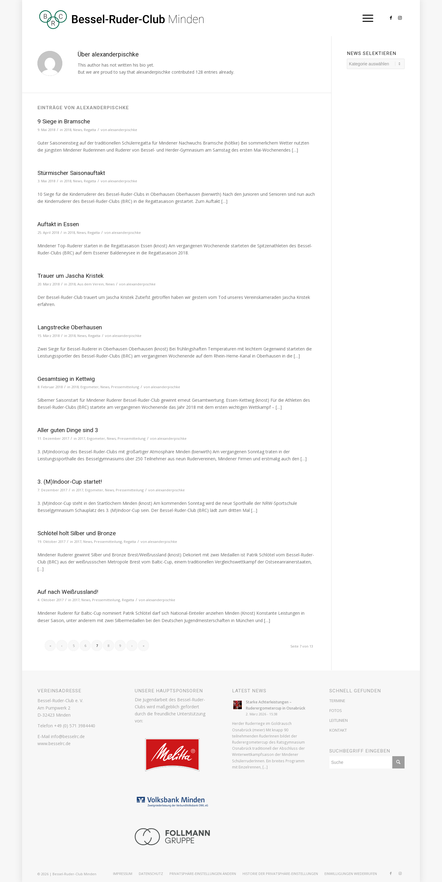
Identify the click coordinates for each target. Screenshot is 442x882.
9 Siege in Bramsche (63, 121)
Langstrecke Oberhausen (69, 327)
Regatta (90, 129)
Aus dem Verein (90, 284)
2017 (81, 438)
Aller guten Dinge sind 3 (67, 430)
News (77, 129)
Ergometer (89, 387)
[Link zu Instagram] (400, 17)
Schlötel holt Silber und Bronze (76, 533)
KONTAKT (338, 730)
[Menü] (366, 18)
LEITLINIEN (338, 720)
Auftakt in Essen (58, 224)
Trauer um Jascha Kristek (70, 275)
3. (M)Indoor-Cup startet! (69, 481)
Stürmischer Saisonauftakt (71, 172)
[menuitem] (122, 873)
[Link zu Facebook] (390, 17)
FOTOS (335, 710)
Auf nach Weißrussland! (67, 591)
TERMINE (337, 700)
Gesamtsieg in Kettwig (66, 378)
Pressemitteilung (125, 387)
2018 (67, 129)
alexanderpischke (122, 129)
